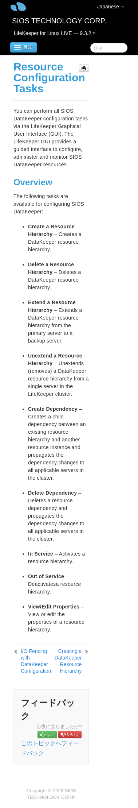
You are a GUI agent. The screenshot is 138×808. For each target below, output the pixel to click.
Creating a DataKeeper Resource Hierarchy (68, 661)
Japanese (110, 6)
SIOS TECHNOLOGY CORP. (59, 21)
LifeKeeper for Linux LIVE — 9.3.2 (54, 33)
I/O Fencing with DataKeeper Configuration (36, 661)
